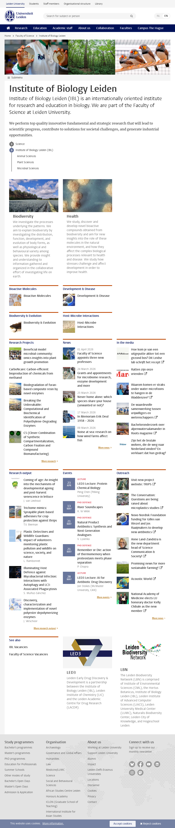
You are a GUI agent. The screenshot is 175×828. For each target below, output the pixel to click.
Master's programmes (17, 753)
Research (21, 28)
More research (48, 461)
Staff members (51, 3)
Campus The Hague (151, 28)
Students (34, 3)
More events (103, 597)
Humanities (52, 759)
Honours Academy (57, 796)
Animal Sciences (26, 156)
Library (98, 3)
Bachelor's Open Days (17, 781)
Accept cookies (122, 824)
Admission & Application (19, 792)
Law (48, 764)
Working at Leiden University (104, 747)
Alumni (92, 759)
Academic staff (62, 28)
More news (104, 447)
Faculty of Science (25, 35)
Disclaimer (94, 785)
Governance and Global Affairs (64, 753)
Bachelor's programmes (18, 747)
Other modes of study (17, 775)
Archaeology (53, 747)
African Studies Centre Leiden (63, 791)
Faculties (126, 28)
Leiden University (15, 3)
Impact (92, 764)
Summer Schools (14, 770)
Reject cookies (152, 824)
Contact (92, 802)
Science (20, 144)
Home (8, 35)
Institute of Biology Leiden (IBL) (34, 150)
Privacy (92, 796)
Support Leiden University (103, 753)
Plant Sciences (25, 162)
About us (84, 28)
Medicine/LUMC (55, 770)
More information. (53, 823)
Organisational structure (77, 3)
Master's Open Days (16, 786)
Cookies (92, 791)
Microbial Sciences (28, 168)
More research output (45, 628)
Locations (93, 780)
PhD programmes (15, 759)
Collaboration (105, 28)
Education (40, 28)
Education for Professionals (20, 764)
